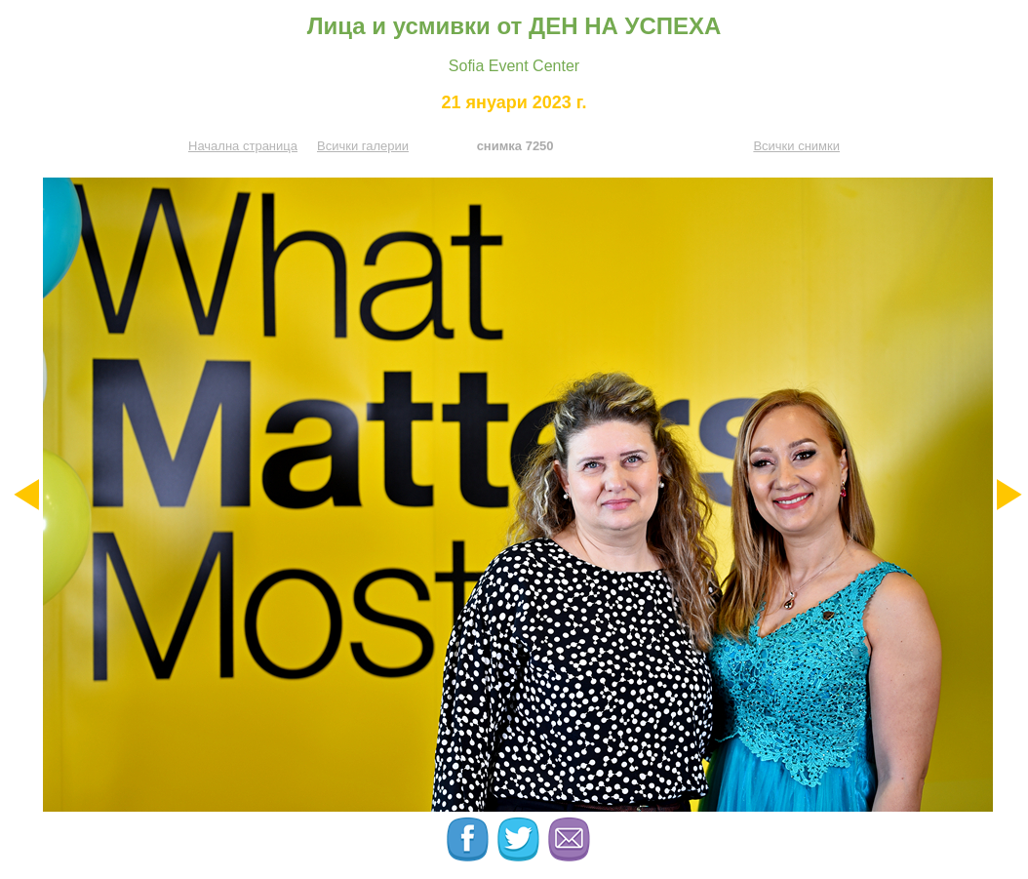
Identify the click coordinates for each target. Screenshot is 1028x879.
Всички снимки (796, 146)
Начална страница (242, 146)
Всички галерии (363, 146)
